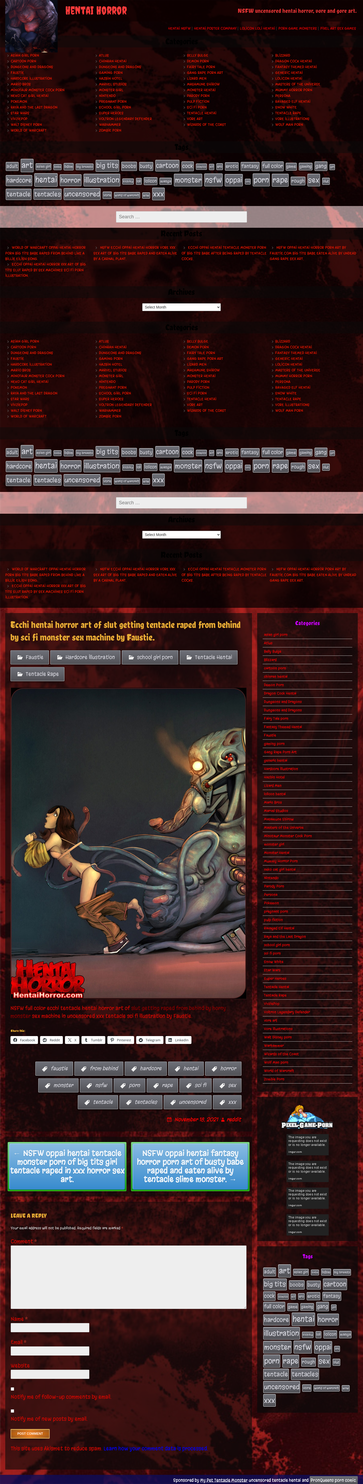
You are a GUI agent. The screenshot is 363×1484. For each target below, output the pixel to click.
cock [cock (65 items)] (187, 166)
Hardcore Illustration (31, 78)
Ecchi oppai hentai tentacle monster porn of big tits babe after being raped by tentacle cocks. (224, 252)
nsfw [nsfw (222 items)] (213, 179)
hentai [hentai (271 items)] (46, 179)
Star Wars (20, 113)
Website (20, 1363)
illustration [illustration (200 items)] (101, 179)
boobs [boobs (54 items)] (129, 166)
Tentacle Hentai (201, 113)
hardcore (150, 1066)
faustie (59, 1066)
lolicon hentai (288, 78)
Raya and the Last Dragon (34, 107)
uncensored (192, 1100)
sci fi (200, 1083)
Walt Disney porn (26, 124)
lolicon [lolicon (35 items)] (151, 180)
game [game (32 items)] (291, 166)
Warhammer (110, 124)
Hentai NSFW (179, 28)
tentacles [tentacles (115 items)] (47, 193)
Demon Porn (198, 61)
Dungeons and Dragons (32, 66)
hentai (190, 1066)
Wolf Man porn (289, 124)
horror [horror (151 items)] (70, 179)
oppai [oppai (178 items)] (234, 179)
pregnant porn (112, 101)
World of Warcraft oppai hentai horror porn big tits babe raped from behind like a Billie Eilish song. (45, 252)
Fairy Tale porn (201, 66)
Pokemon (19, 101)
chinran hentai (112, 61)
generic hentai (289, 72)
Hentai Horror (96, 10)
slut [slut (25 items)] (326, 180)
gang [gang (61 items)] (321, 166)
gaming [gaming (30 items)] (306, 166)
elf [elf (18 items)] (211, 167)
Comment (24, 1239)
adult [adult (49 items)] (12, 166)
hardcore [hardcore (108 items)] (19, 180)
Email (19, 1340)
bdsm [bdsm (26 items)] (68, 166)
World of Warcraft (29, 130)
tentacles (146, 1100)
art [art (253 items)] (27, 165)
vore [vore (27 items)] (107, 194)
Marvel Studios (113, 84)
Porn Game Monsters (297, 28)
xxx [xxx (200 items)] (158, 193)
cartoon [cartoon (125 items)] (167, 165)
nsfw (101, 1083)
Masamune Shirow (203, 84)
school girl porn (115, 107)
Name (19, 1317)
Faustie (17, 72)
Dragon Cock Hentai (293, 61)
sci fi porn (197, 107)
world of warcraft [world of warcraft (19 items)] (127, 194)
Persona (282, 95)
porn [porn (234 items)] (261, 179)
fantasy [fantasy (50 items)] (250, 166)
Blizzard (282, 55)
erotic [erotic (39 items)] (232, 166)
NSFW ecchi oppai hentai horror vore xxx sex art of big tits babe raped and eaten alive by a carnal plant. (135, 252)
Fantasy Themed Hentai (296, 66)
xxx (232, 1100)
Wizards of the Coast (206, 124)
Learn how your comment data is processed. (156, 1446)
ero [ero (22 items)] (219, 166)
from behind (104, 1066)
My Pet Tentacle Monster (224, 1478)
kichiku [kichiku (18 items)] (128, 181)
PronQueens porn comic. (334, 1478)
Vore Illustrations (292, 118)
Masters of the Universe (297, 84)
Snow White (286, 107)
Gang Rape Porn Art (205, 72)
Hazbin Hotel (110, 78)
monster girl (111, 90)
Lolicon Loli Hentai (257, 28)
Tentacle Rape (288, 113)
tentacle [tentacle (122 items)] (19, 193)
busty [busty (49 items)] (146, 166)
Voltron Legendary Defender (125, 118)
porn (134, 1083)
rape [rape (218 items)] (280, 179)
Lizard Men (196, 78)
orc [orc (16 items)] (248, 181)
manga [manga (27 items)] (165, 180)
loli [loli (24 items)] (139, 180)
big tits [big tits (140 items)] (107, 165)
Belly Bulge (197, 55)
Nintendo (107, 95)
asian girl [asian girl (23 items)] (43, 166)
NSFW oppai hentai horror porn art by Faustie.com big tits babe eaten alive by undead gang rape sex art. (313, 252)
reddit (234, 1117)
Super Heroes (111, 113)
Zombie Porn (110, 130)
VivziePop (19, 118)
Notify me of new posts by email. (49, 1417)
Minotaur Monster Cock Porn (37, 90)
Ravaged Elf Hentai (292, 101)
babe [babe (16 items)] (57, 167)
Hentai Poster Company (215, 28)
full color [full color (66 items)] (272, 166)
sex (232, 1083)
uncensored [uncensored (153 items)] (82, 193)
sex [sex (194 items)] (313, 179)
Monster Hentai (201, 90)
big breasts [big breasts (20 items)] (84, 167)
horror (228, 1066)
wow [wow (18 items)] (146, 194)
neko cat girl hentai (29, 95)
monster (63, 1083)
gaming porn (111, 72)
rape (167, 1083)
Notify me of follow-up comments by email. (61, 1395)
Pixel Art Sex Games (338, 28)
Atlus (104, 55)
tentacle (103, 1100)
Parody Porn (198, 95)
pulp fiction (198, 101)
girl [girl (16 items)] (332, 167)
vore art (195, 118)
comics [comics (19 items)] (201, 167)
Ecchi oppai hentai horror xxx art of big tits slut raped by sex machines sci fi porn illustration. (45, 269)
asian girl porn (25, 55)
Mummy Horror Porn (293, 90)
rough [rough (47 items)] (298, 180)
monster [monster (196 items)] (188, 179)
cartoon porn (23, 61)
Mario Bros (21, 84)
